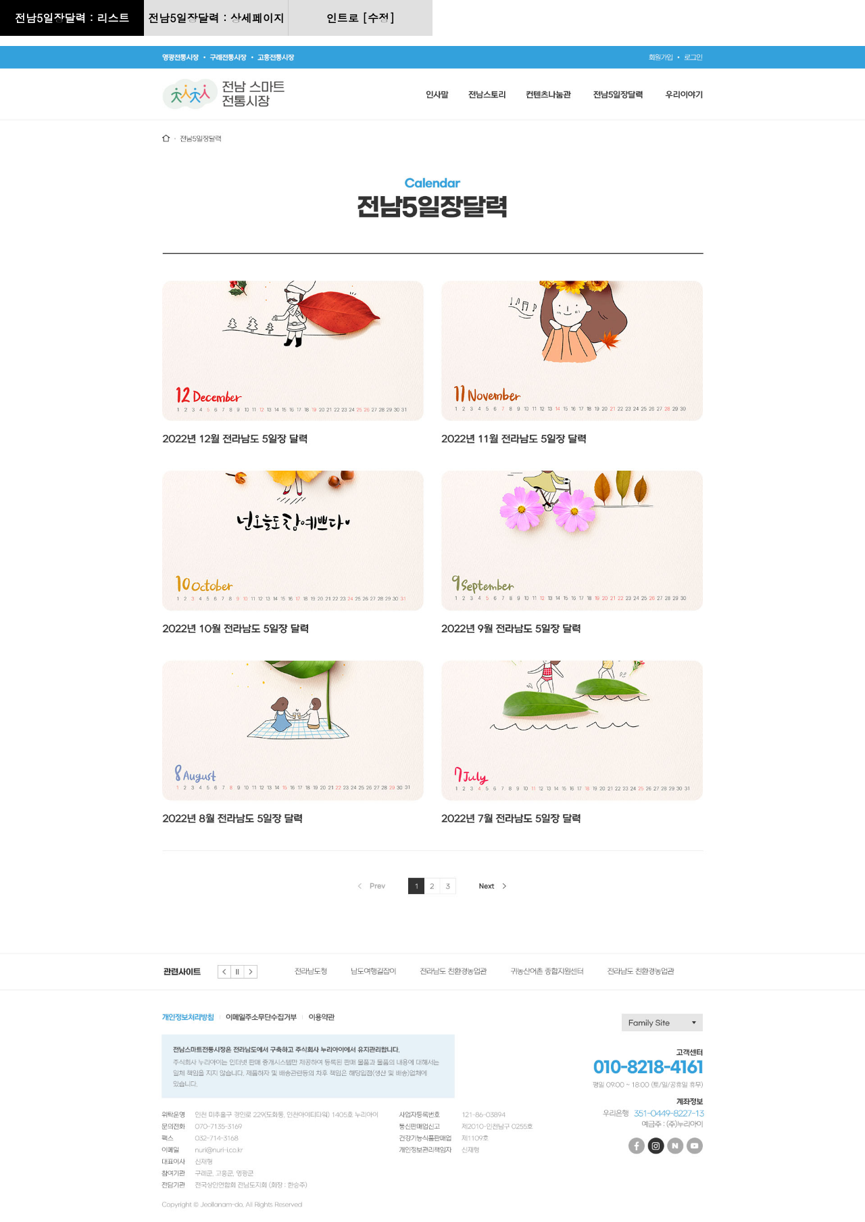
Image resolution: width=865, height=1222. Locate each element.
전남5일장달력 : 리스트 (72, 18)
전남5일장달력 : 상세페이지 (216, 18)
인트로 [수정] (360, 18)
